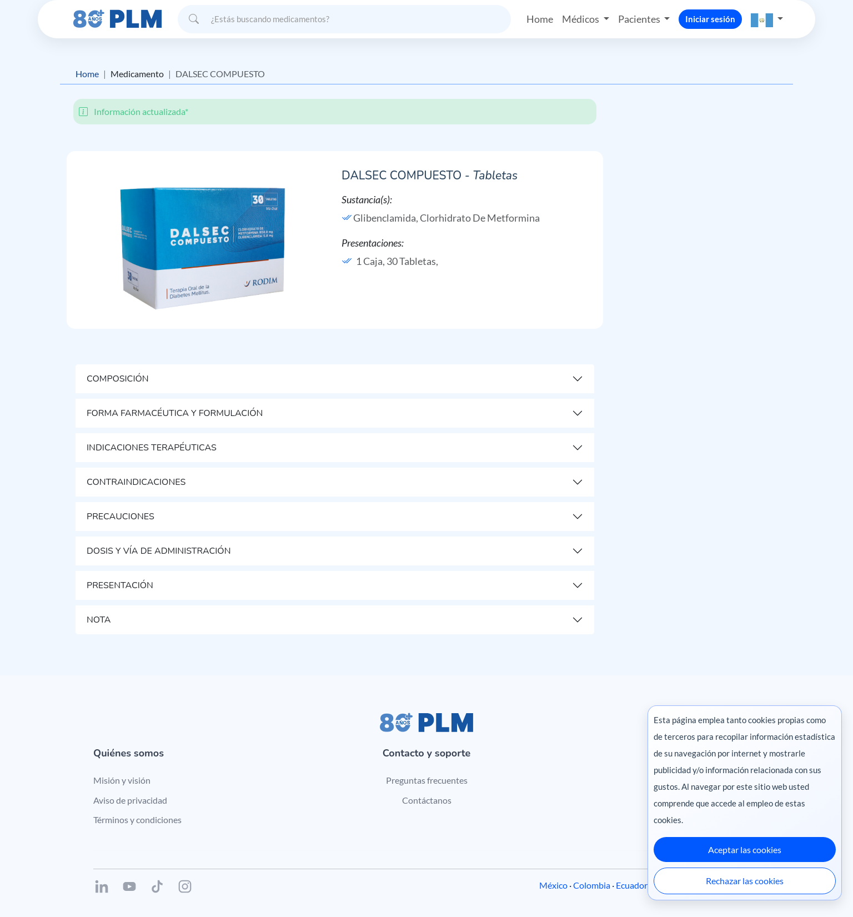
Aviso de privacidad (130, 800)
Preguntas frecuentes (427, 780)
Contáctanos (426, 800)
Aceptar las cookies (744, 849)
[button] (766, 19)
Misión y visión (121, 780)
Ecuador (632, 885)
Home (539, 19)
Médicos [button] (581, 19)
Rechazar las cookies (745, 880)
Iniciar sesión (710, 19)
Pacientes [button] (640, 19)
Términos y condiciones (137, 819)
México (553, 885)
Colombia (591, 885)
